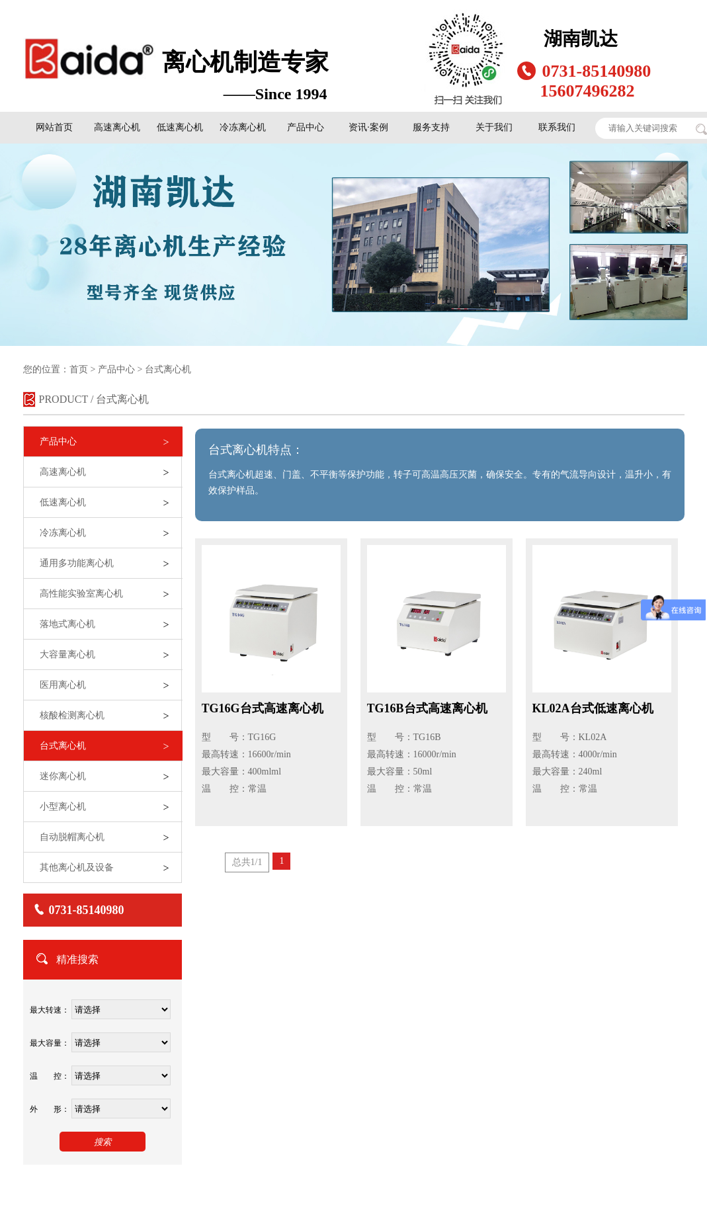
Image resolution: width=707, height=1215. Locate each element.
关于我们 (494, 127)
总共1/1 (247, 862)
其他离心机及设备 (77, 867)
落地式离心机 (67, 624)
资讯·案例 (368, 127)
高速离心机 (117, 127)
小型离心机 (63, 807)
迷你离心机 (63, 776)
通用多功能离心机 (77, 563)
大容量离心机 (67, 654)
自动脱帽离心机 (72, 837)
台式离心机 (167, 369)
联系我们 (556, 127)
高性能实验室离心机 (81, 594)
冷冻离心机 (243, 127)
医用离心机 (63, 685)
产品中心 (305, 127)
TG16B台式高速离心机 (427, 708)
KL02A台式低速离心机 (592, 708)
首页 (78, 369)
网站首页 (54, 127)
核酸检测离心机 (72, 715)
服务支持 (431, 127)
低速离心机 (180, 127)
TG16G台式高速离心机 (262, 708)
